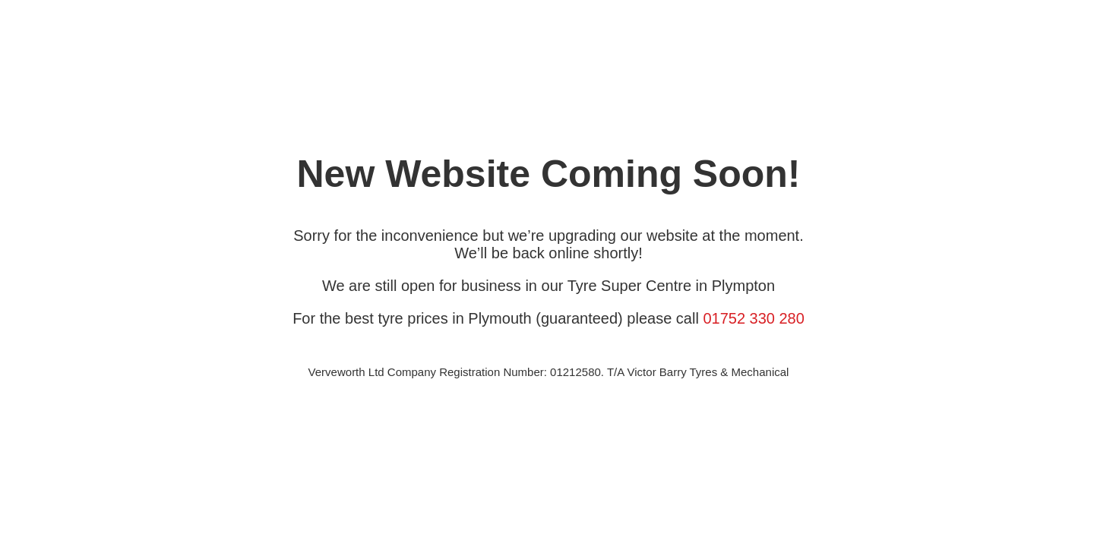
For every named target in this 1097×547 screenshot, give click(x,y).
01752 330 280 (753, 318)
